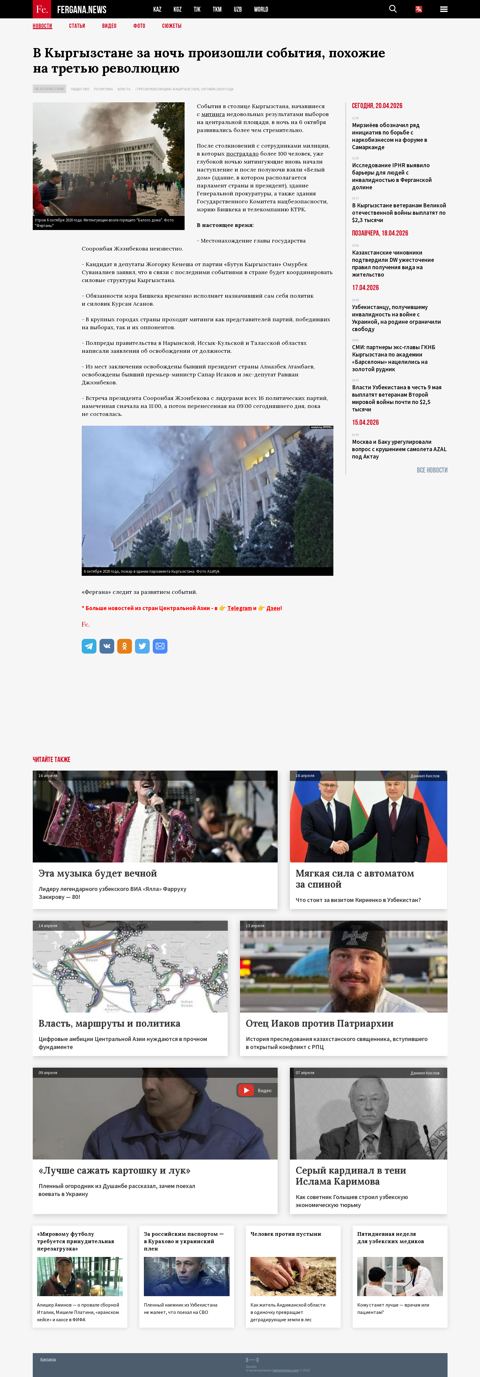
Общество (80, 89)
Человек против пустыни (286, 1234)
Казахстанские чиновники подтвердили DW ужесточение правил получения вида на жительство (393, 263)
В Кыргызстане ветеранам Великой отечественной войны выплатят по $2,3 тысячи (399, 213)
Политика (103, 89)
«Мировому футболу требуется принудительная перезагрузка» (75, 1241)
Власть (124, 89)
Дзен (273, 608)
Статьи (77, 26)
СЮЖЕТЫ (172, 26)
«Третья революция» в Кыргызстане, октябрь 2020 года (184, 89)
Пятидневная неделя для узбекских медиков (391, 1238)
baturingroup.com (285, 1370)
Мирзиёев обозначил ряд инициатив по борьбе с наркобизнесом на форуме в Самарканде (389, 136)
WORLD (261, 9)
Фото (139, 26)
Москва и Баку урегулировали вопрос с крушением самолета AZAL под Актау (399, 449)
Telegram (239, 608)
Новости (42, 26)
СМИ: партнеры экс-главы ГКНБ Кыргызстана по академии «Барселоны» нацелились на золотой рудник (393, 358)
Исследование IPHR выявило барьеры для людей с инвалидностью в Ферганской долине (392, 176)
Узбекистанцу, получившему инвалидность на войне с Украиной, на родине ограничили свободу (396, 318)
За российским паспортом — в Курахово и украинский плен (184, 1241)
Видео (109, 26)
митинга (213, 114)
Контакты (48, 1359)
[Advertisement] (240, 710)
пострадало (242, 153)
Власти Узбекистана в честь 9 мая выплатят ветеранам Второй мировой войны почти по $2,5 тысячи (397, 398)
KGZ (178, 9)
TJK (197, 9)
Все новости (432, 470)
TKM (217, 9)
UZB (238, 9)
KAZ (157, 9)
